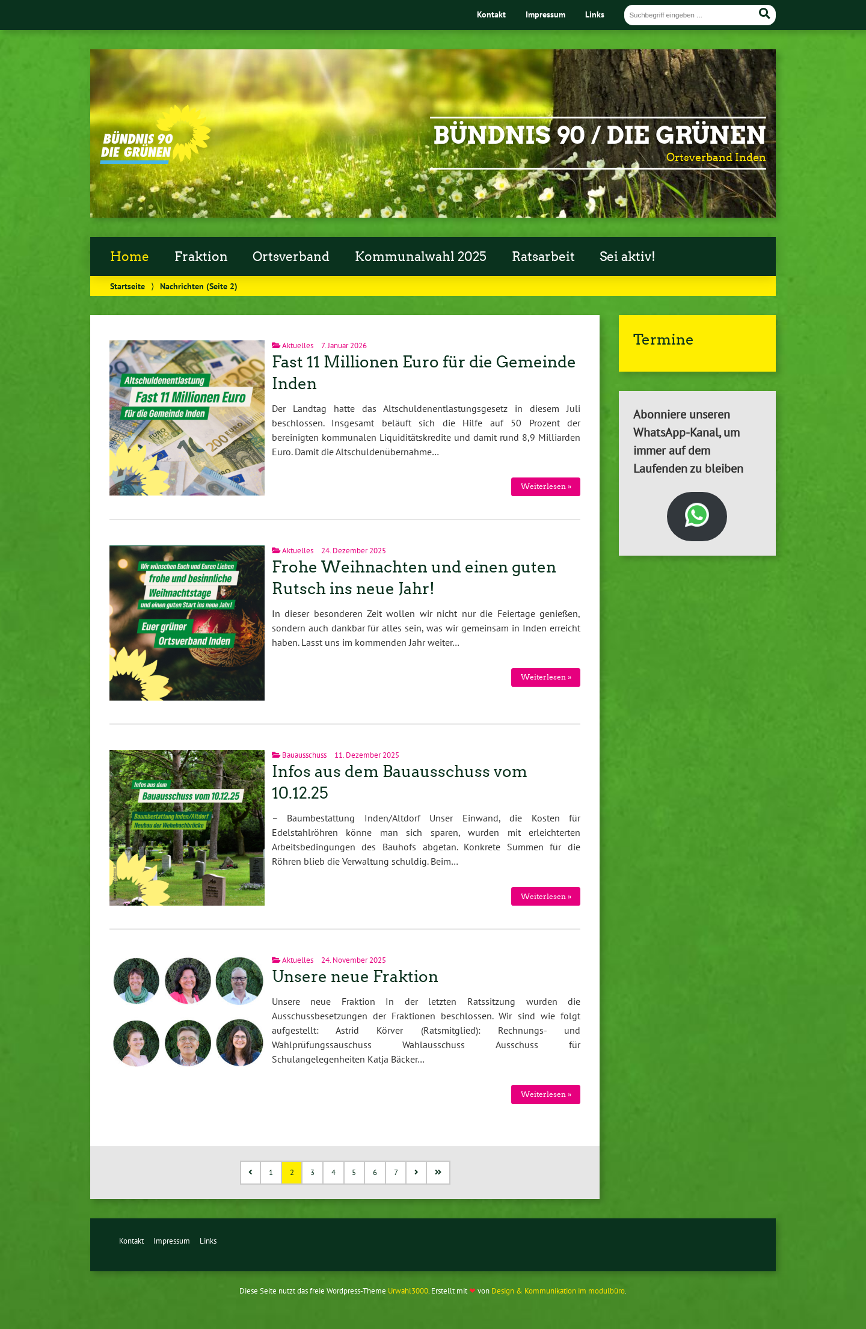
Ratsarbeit (543, 257)
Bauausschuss (304, 755)
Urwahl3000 (408, 1291)
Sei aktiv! (628, 257)
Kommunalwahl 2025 (421, 257)
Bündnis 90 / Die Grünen (599, 135)
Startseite (127, 286)
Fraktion (201, 257)
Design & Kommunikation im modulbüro (558, 1291)
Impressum (545, 14)
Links (594, 14)
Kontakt (491, 14)
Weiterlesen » (546, 486)
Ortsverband (291, 257)
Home (129, 257)
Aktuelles (297, 345)
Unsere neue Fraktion (355, 976)
